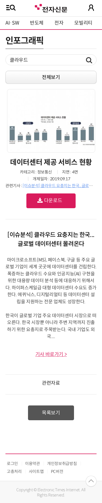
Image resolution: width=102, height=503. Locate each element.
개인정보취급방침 (62, 463)
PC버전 (57, 471)
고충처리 (14, 471)
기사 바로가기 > (51, 354)
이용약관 (32, 463)
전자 (58, 23)
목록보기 (51, 413)
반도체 (37, 23)
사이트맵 (36, 471)
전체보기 (51, 77)
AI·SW (12, 23)
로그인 (12, 463)
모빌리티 (83, 23)
